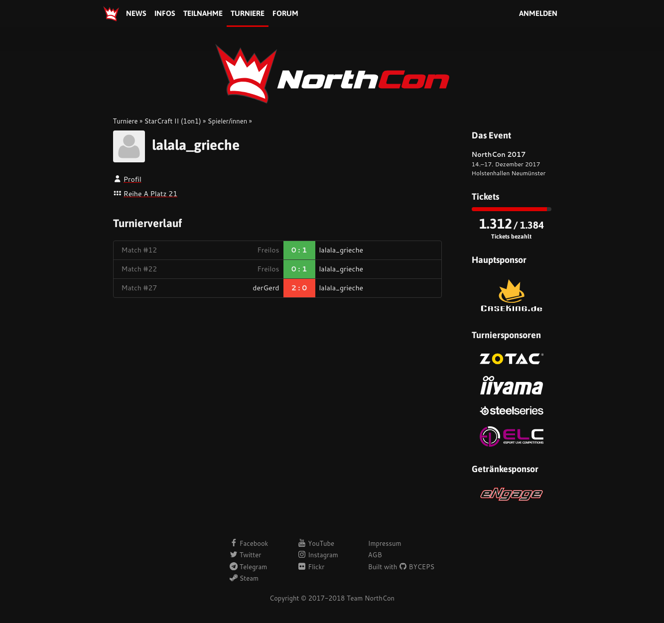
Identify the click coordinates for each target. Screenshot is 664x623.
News (136, 13)
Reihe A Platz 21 (150, 194)
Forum (285, 13)
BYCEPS (416, 566)
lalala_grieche (196, 145)
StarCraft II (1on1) (172, 121)
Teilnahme (203, 13)
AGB (375, 554)
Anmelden (538, 13)
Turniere (248, 13)
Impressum (384, 543)
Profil (132, 179)
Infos (164, 13)
